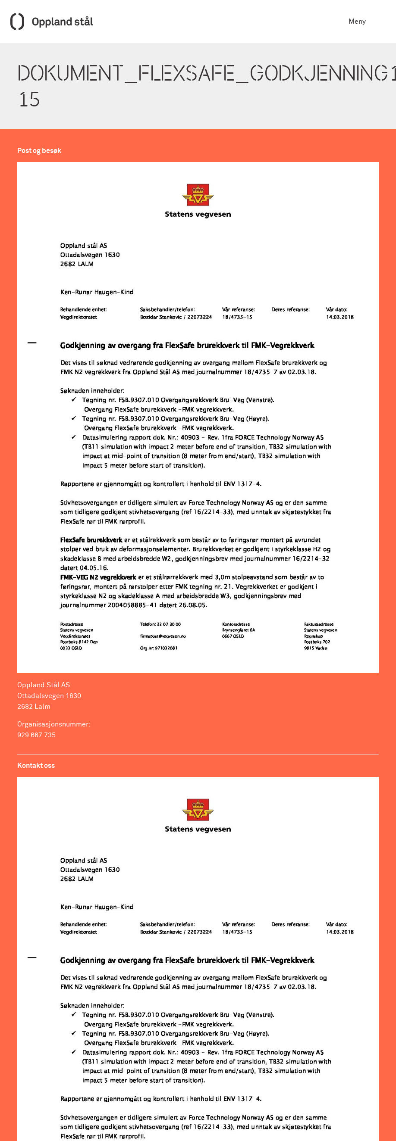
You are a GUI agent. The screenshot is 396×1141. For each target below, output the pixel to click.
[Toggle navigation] (380, 21)
